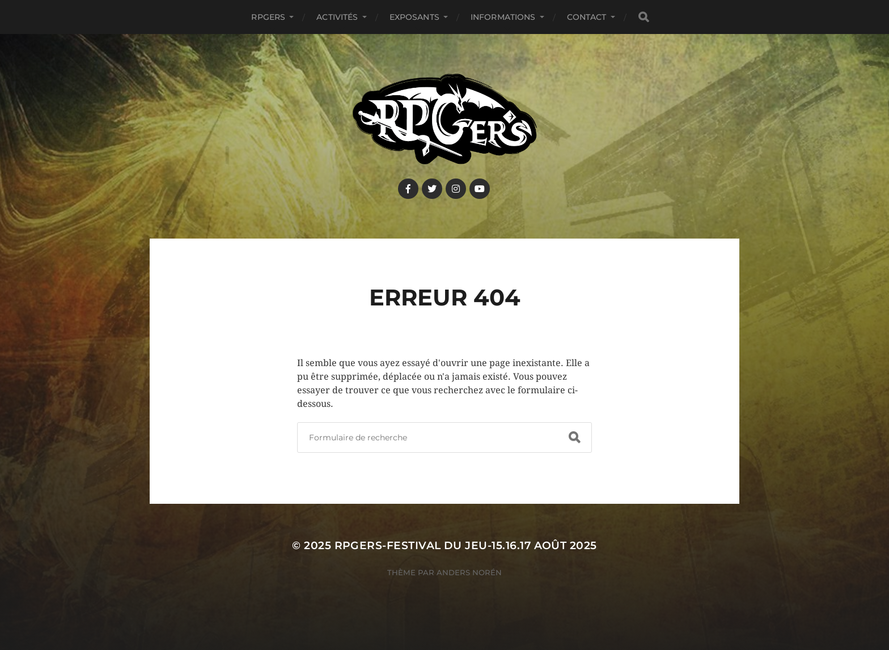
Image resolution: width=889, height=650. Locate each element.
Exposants (414, 17)
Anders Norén (469, 572)
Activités (337, 17)
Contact (587, 17)
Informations (503, 17)
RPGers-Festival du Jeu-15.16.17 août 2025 (466, 545)
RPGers (268, 17)
